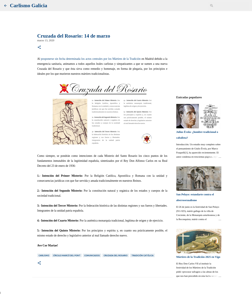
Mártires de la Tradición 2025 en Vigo (198, 256)
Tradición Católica (142, 255)
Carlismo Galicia (28, 5)
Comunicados (92, 255)
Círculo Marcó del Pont (66, 255)
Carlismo (44, 255)
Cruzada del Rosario (115, 255)
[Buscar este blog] (232, 5)
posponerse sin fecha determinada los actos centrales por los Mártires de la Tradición (91, 58)
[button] (39, 47)
